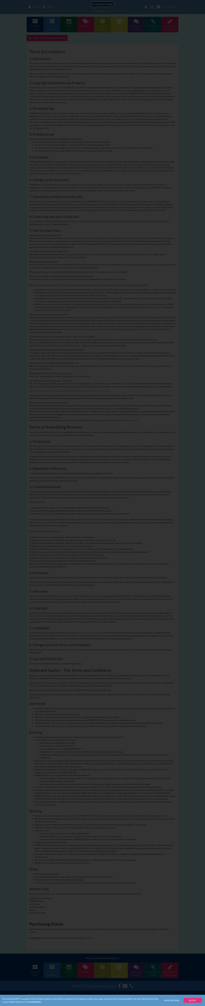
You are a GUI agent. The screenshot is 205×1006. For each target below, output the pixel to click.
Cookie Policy (35, 1002)
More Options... (172, 1000)
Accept (192, 1000)
